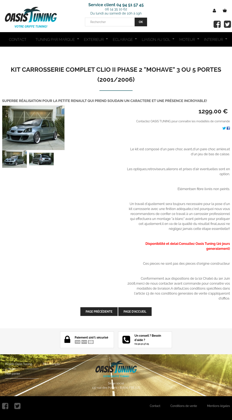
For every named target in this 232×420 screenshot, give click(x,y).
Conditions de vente (183, 406)
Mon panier (12, 373)
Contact (155, 406)
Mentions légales (218, 406)
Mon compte (51, 364)
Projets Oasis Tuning (18, 364)
